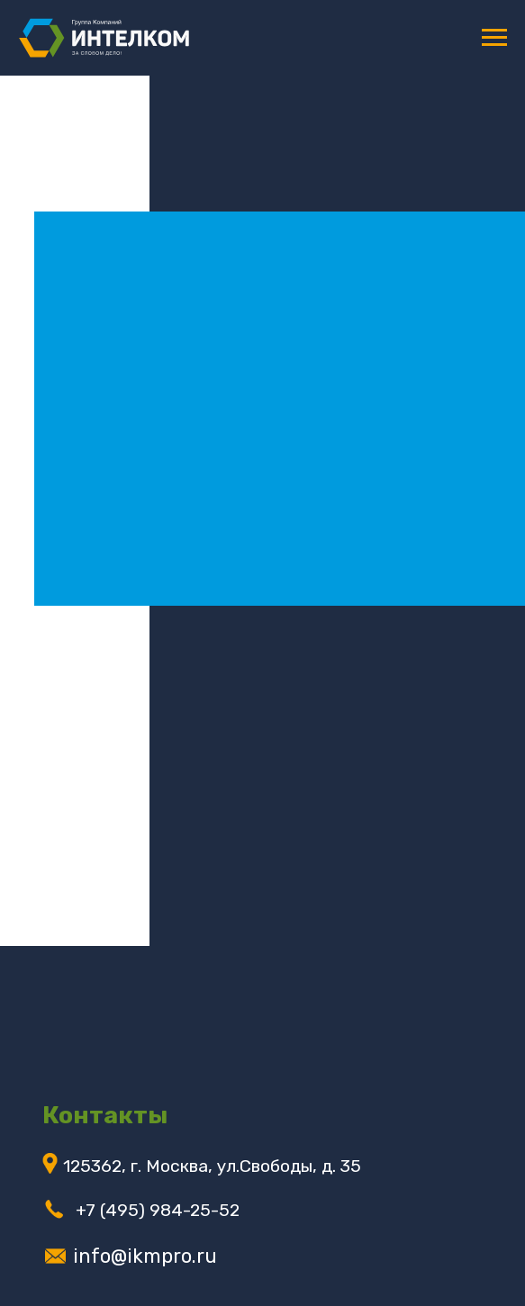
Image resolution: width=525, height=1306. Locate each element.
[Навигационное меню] (494, 38)
